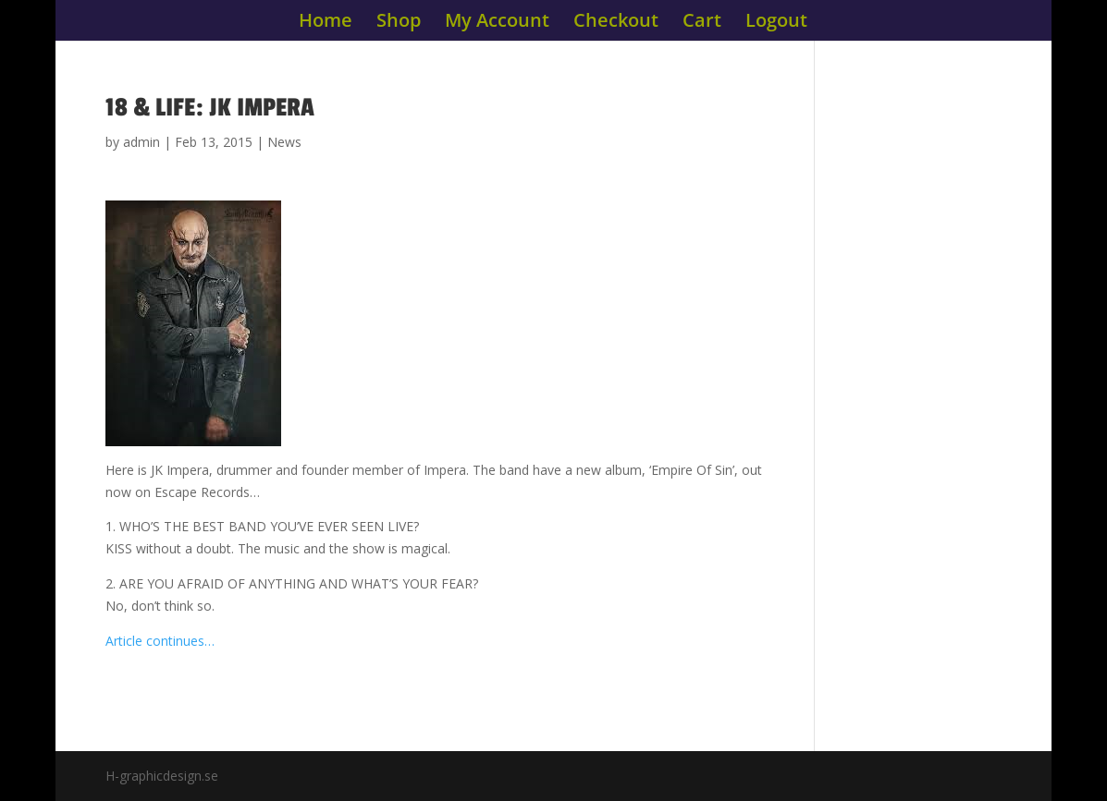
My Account (497, 23)
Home (325, 23)
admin (141, 142)
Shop (398, 23)
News (284, 142)
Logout (776, 23)
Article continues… (160, 640)
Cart (702, 23)
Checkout (615, 23)
